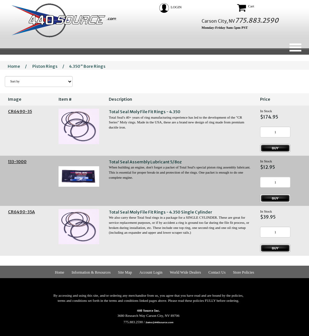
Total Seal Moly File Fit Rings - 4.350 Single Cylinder (160, 212)
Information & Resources (91, 272)
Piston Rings (45, 66)
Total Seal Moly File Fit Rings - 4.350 (144, 111)
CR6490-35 (20, 111)
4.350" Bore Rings (87, 66)
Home (14, 66)
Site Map (125, 272)
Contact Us (217, 272)
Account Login (150, 272)
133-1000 (17, 161)
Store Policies (243, 272)
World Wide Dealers (185, 272)
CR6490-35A (21, 212)
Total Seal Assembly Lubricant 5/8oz (145, 162)
